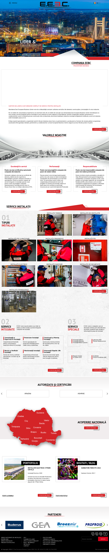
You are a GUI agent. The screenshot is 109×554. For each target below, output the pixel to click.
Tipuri (6, 222)
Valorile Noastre (54, 135)
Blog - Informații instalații (29, 545)
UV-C (25, 539)
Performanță (54, 166)
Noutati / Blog (86, 465)
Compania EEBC (81, 63)
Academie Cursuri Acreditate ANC (99, 356)
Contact (26, 548)
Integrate (8, 329)
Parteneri (54, 516)
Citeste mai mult (99, 129)
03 (72, 321)
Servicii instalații (18, 206)
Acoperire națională (92, 424)
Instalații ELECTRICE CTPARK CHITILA (39, 471)
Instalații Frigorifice (54, 239)
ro (95, 3)
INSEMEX (99, 394)
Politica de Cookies (49, 544)
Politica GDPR (47, 539)
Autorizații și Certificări (54, 384)
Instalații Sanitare (54, 264)
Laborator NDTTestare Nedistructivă (99, 340)
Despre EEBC (5, 541)
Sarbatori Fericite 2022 (91, 470)
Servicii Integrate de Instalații (11, 539)
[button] (1, 395)
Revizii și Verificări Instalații (11, 351)
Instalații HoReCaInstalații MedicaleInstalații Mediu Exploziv (80, 341)
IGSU (46, 394)
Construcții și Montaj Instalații (51, 338)
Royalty (106, 551)
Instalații (8, 225)
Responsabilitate (90, 166)
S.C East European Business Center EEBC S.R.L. (24, 551)
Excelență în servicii (19, 166)
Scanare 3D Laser (29, 541)
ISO (10, 394)
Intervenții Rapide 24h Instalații (52, 351)
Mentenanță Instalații (32, 351)
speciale (73, 329)
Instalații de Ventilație (90, 213)
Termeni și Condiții (49, 541)
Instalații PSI (90, 239)
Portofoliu (30, 465)
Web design (98, 551)
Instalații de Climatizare (19, 239)
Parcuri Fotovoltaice (8, 544)
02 (5, 321)
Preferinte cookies (49, 546)
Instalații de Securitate (90, 264)
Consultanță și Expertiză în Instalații (12, 338)
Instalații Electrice (19, 264)
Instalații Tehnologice (19, 290)
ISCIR (28, 394)
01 (6, 217)
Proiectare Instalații (31, 338)
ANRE (81, 394)
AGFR (63, 394)
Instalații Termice (54, 213)
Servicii (6, 326)
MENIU (14, 3)
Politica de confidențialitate (52, 543)
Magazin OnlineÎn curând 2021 (77, 356)
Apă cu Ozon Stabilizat (31, 543)
